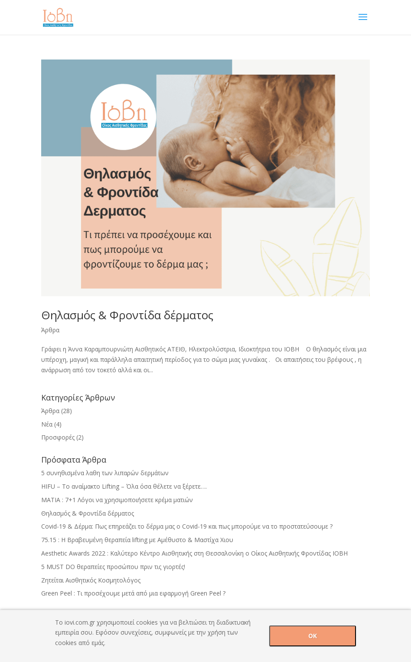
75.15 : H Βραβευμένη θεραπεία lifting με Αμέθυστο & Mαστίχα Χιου (137, 540)
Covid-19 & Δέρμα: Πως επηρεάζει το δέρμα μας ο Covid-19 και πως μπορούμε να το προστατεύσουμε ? (187, 526)
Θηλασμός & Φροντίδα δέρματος (127, 315)
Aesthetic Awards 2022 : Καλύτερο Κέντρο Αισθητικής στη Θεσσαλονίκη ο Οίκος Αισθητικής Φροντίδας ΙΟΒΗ (194, 553)
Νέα (46, 424)
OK (312, 636)
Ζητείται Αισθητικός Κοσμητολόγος (90, 580)
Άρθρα (50, 330)
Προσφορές (58, 437)
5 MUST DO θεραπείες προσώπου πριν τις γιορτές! (113, 567)
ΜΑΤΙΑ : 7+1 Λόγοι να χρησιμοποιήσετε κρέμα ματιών (117, 500)
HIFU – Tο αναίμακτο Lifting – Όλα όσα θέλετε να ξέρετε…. (124, 486)
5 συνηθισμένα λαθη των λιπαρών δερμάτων (105, 473)
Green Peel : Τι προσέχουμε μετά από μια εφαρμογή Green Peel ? (133, 593)
